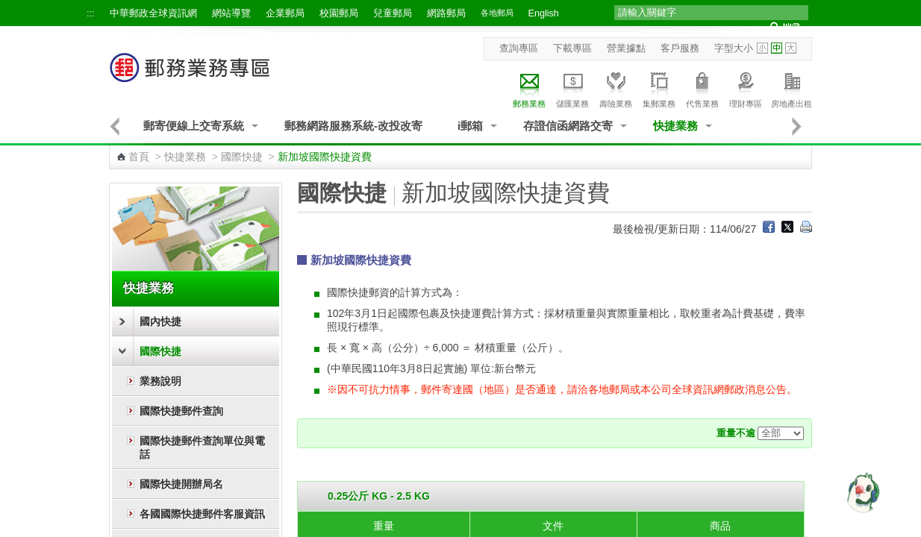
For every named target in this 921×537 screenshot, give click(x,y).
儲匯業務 (572, 87)
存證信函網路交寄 (568, 125)
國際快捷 (242, 157)
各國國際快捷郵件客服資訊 (202, 514)
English (543, 13)
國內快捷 (160, 321)
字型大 (790, 48)
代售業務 (702, 87)
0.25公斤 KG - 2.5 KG (379, 496)
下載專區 (572, 48)
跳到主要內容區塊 (7, 7)
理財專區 (746, 87)
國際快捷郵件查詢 (181, 411)
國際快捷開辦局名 (181, 484)
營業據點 (626, 48)
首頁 (138, 157)
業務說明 (160, 381)
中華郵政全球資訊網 (153, 13)
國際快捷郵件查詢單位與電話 (202, 447)
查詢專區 (518, 48)
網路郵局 (446, 13)
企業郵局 (285, 13)
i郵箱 (470, 125)
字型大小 (733, 48)
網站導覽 (231, 13)
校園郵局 (338, 13)
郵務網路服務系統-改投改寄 (353, 125)
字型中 (776, 48)
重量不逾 (735, 433)
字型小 (762, 48)
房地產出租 (791, 87)
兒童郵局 (392, 13)
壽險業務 (616, 87)
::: (91, 13)
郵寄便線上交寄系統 (193, 125)
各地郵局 (497, 12)
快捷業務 (675, 125)
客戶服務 (680, 48)
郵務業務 (529, 87)
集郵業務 (659, 87)
